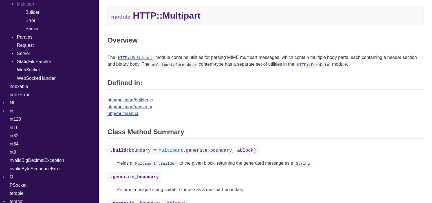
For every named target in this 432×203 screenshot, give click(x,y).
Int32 (13, 135)
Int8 (12, 152)
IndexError (19, 94)
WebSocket (28, 69)
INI (11, 102)
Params (24, 37)
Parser (32, 28)
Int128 (14, 119)
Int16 (13, 127)
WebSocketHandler (36, 78)
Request (25, 45)
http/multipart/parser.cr (129, 106)
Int (11, 111)
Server (23, 53)
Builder (32, 12)
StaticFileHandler (34, 61)
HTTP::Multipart (135, 58)
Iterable (15, 193)
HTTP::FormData (313, 65)
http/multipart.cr (122, 113)
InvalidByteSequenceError (34, 168)
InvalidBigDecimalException (36, 160)
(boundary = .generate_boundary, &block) (183, 150)
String (303, 164)
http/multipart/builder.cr (130, 100)
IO (10, 177)
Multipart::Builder (156, 164)
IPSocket (17, 185)
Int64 (13, 144)
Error (30, 20)
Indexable (18, 86)
